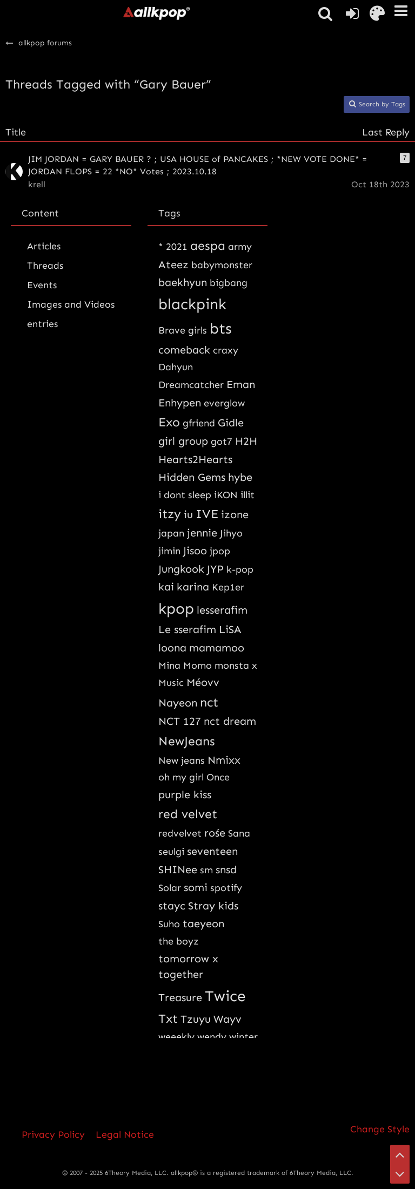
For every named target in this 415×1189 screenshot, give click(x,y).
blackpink (192, 304)
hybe (240, 477)
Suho (169, 924)
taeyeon (203, 923)
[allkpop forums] (156, 13)
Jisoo (195, 550)
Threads (45, 265)
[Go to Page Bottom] (400, 1174)
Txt (168, 1018)
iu (188, 514)
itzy (169, 513)
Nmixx (224, 759)
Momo (197, 665)
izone (235, 514)
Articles (44, 246)
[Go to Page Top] (400, 1154)
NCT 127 (179, 721)
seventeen (212, 851)
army (240, 247)
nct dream (230, 721)
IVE (207, 513)
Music (171, 683)
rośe (214, 832)
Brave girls (182, 330)
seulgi (171, 852)
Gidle (231, 422)
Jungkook (181, 568)
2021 (177, 247)
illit (247, 495)
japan (171, 533)
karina (193, 586)
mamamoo (216, 647)
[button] (401, 11)
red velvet (187, 813)
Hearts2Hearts (195, 459)
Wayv (227, 1019)
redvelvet (180, 833)
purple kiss (184, 794)
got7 (221, 441)
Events (42, 285)
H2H (246, 440)
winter (243, 1037)
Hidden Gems (191, 477)
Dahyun (175, 367)
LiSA (230, 629)
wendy (211, 1037)
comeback (184, 349)
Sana (239, 833)
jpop (220, 551)
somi (196, 887)
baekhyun (182, 282)
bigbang (228, 283)
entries (42, 324)
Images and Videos (71, 304)
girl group (183, 440)
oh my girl (181, 777)
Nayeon (177, 702)
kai (166, 586)
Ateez (173, 264)
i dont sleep (184, 495)
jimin (169, 551)
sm (206, 870)
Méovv (202, 682)
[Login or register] (352, 13)
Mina (169, 665)
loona (172, 647)
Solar (169, 888)
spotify (226, 888)
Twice (225, 996)
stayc (171, 905)
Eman (240, 384)
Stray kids (213, 905)
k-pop (239, 569)
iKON (226, 495)
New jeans (181, 760)
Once (218, 777)
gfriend (199, 423)
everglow (224, 403)
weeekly (176, 1037)
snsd (226, 869)
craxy (225, 350)
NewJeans (186, 741)
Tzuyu (195, 1019)
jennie (202, 532)
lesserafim (222, 609)
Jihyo (231, 533)
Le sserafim (187, 629)
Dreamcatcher (191, 385)
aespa (207, 245)
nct (209, 702)
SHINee (177, 869)
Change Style (380, 1129)
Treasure (180, 997)
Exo (169, 422)
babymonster (221, 265)
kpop (176, 608)
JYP (215, 568)
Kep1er (228, 587)
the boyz (178, 941)
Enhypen (179, 402)
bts (221, 328)
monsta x (236, 665)
